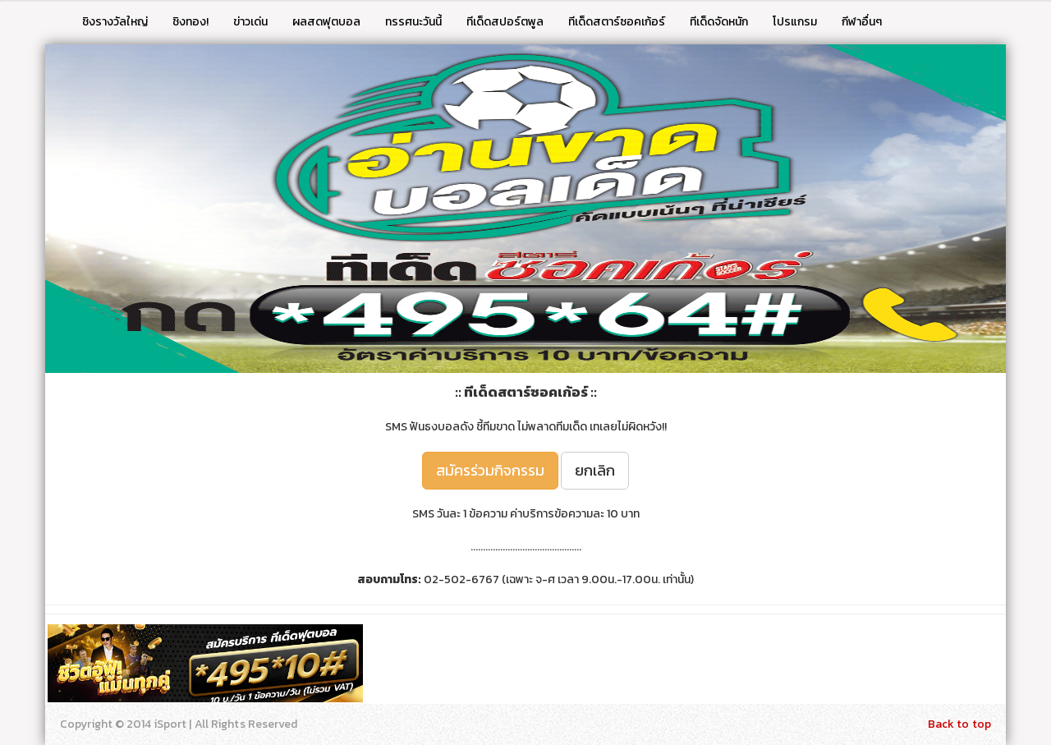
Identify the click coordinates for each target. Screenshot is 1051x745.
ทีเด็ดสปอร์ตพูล (505, 21)
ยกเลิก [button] (595, 470)
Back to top (959, 724)
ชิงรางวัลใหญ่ (115, 21)
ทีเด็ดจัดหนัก (719, 21)
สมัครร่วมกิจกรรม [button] (490, 470)
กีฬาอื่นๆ (862, 21)
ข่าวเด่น (250, 21)
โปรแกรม (795, 21)
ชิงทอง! (190, 21)
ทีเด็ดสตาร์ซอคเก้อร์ (616, 21)
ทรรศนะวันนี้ (413, 21)
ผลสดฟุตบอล (326, 21)
